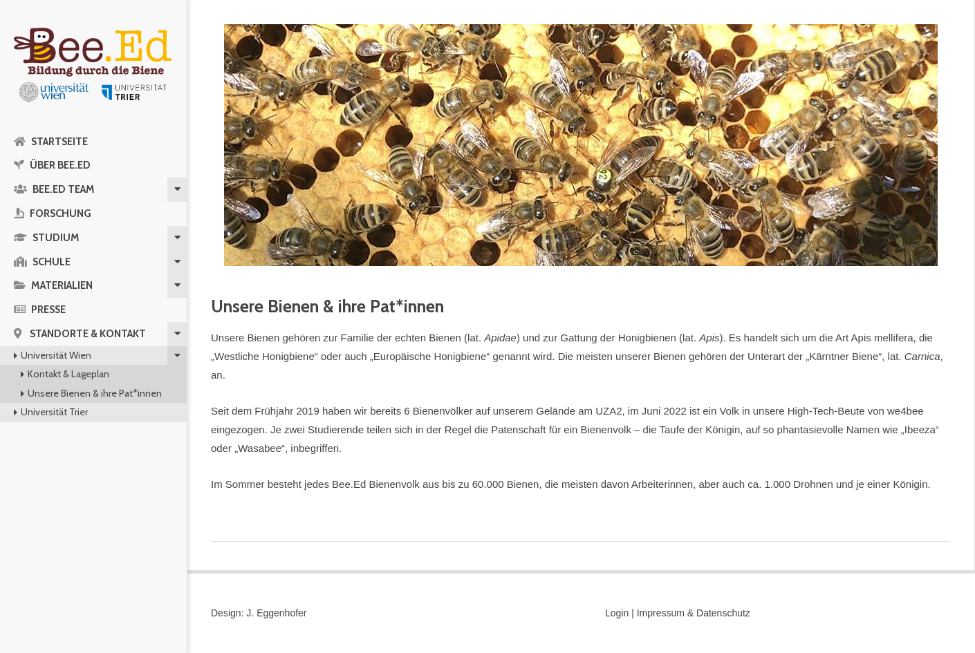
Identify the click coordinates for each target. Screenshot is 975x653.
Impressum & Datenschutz (693, 612)
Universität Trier (54, 412)
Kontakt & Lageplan (68, 374)
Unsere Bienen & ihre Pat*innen (95, 393)
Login (617, 612)
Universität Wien (56, 355)
